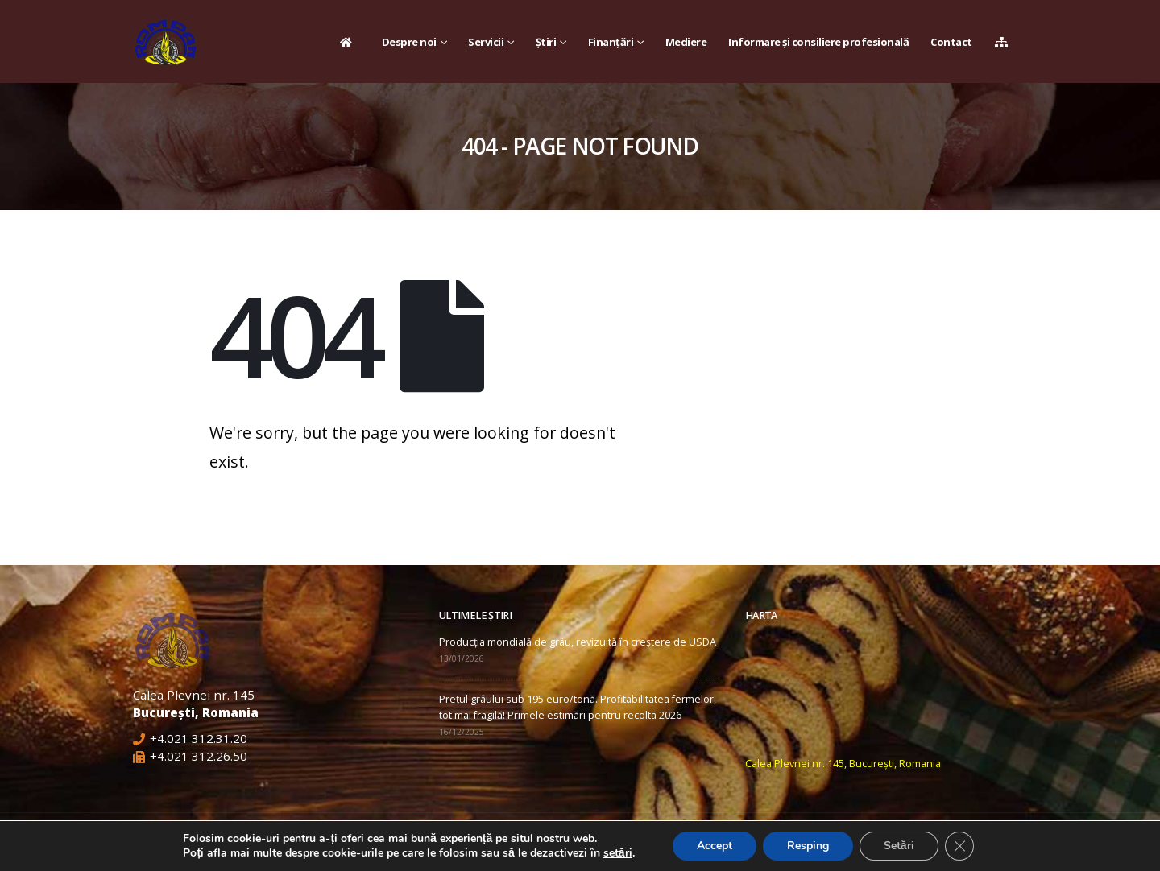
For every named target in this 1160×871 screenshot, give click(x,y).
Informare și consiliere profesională (818, 42)
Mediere (686, 42)
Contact (951, 42)
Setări (899, 845)
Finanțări (611, 42)
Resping (808, 845)
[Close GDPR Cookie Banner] (959, 846)
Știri (546, 42)
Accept (714, 845)
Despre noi (409, 42)
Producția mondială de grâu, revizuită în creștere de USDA (577, 642)
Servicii (485, 42)
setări (617, 853)
